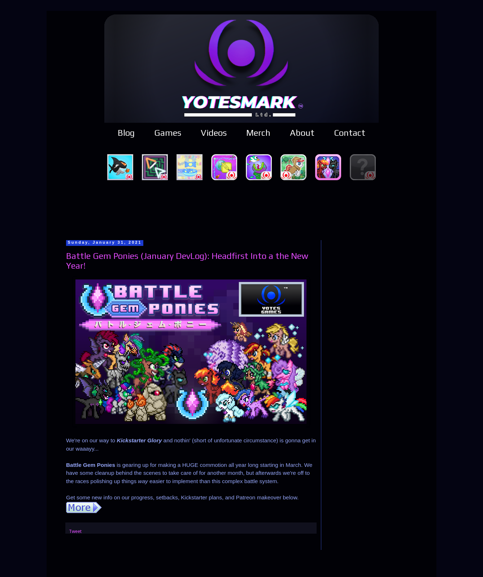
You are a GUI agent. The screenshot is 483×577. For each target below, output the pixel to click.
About (302, 133)
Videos (214, 133)
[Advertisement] (241, 209)
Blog (126, 133)
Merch (258, 133)
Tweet (75, 531)
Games (167, 133)
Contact (349, 133)
